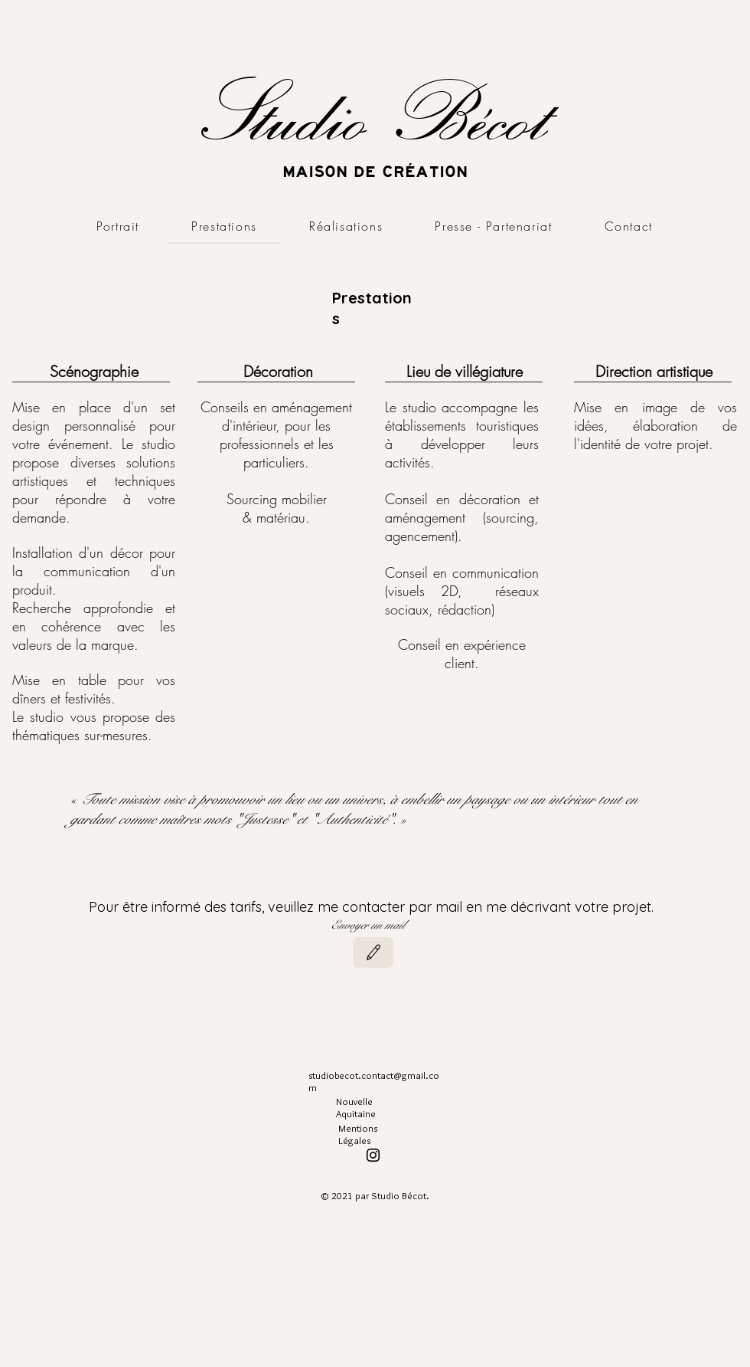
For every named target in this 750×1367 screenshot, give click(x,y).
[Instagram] (373, 1155)
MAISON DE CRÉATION (375, 171)
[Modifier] (373, 952)
